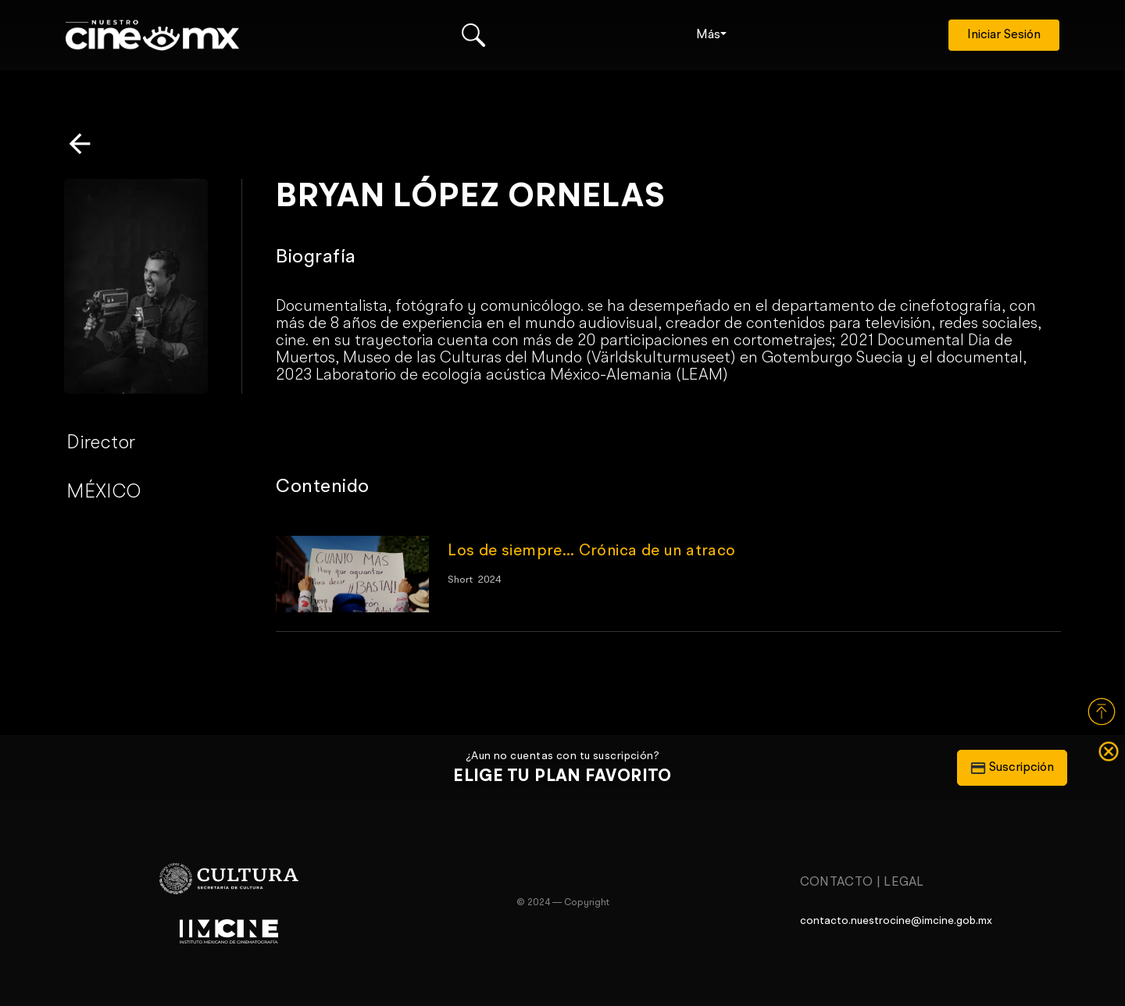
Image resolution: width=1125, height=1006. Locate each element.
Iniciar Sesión (1004, 35)
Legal (904, 882)
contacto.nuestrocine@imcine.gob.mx (896, 920)
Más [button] (708, 35)
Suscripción (1012, 768)
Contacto (836, 882)
